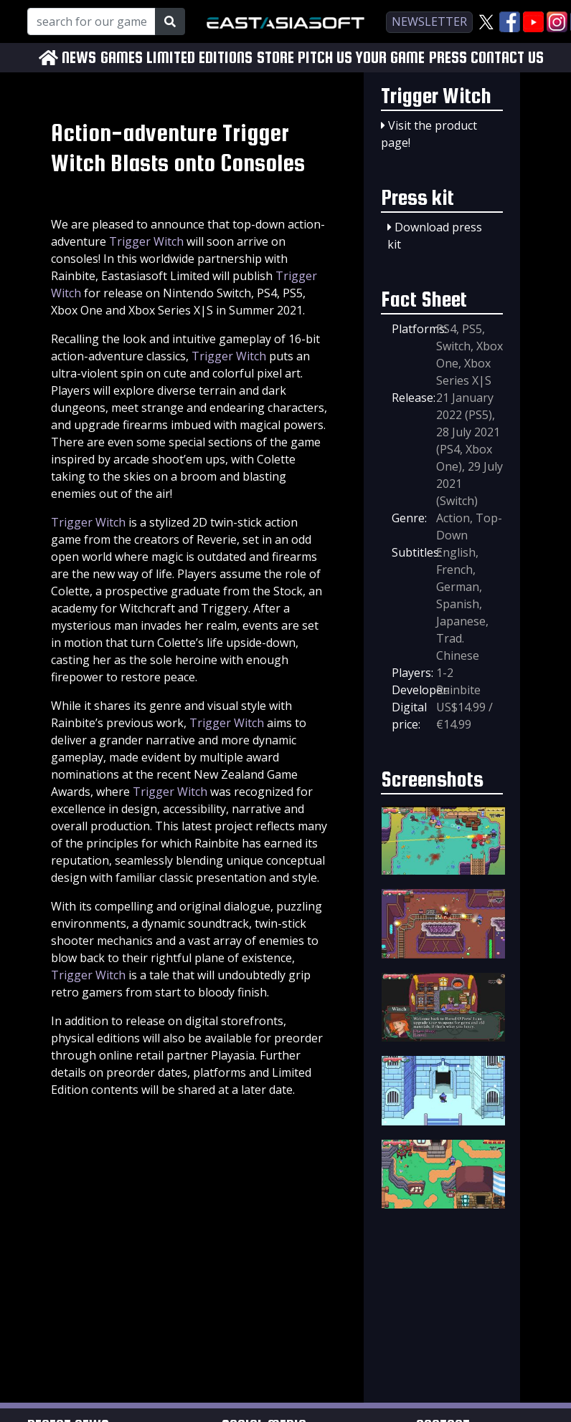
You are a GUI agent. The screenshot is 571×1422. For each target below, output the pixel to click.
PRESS (448, 58)
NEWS (79, 58)
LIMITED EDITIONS (199, 58)
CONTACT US (507, 58)
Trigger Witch (146, 241)
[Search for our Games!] (91, 21)
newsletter (429, 21)
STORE (275, 58)
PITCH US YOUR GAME (361, 58)
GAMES (121, 58)
